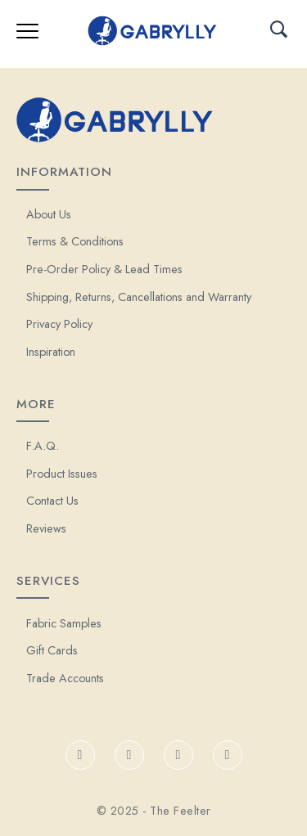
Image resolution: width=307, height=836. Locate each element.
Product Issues (61, 473)
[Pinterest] (227, 755)
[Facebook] (80, 755)
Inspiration (50, 352)
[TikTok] (129, 755)
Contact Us (52, 500)
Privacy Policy (59, 324)
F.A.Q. (42, 446)
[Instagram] (178, 755)
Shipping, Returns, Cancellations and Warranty (138, 297)
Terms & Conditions (75, 241)
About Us (48, 214)
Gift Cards (52, 650)
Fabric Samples (64, 623)
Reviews (46, 528)
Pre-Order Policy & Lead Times (104, 269)
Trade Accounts (65, 678)
